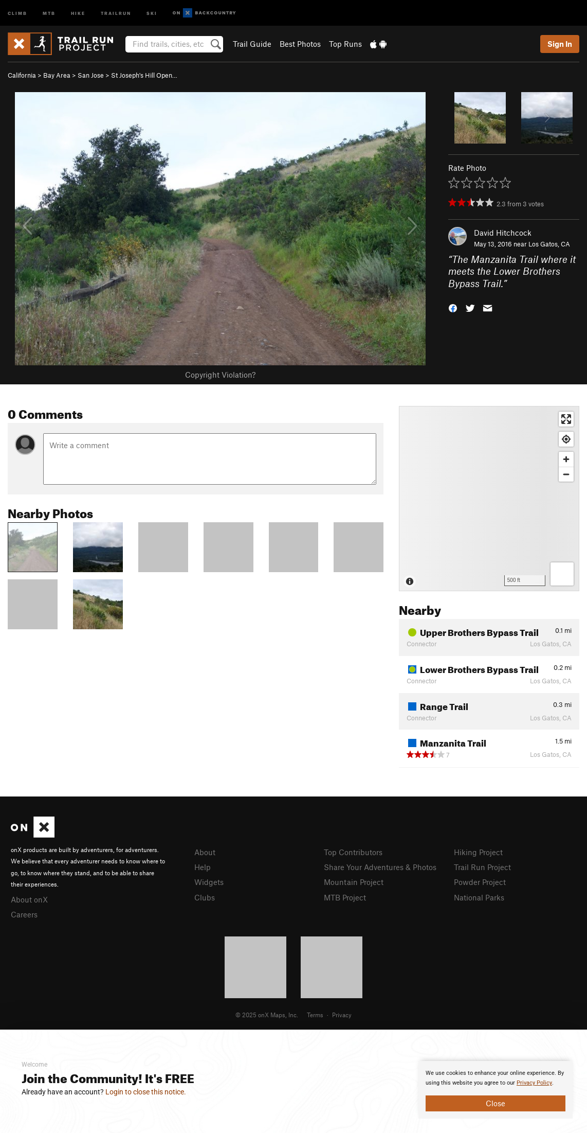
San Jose (91, 75)
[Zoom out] (566, 474)
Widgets (209, 882)
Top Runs (345, 43)
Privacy (342, 1014)
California (22, 75)
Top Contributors (353, 852)
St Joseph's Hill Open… (144, 75)
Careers (24, 914)
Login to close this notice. (145, 1092)
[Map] (489, 498)
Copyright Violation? (220, 374)
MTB (49, 12)
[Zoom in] (566, 459)
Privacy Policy (534, 1082)
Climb (17, 12)
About (204, 852)
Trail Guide (252, 43)
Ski (151, 12)
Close (495, 1103)
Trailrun (116, 12)
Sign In (559, 43)
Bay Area (56, 75)
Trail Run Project (482, 867)
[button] (452, 307)
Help (202, 867)
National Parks (479, 897)
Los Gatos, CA (549, 244)
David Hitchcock (502, 232)
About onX (29, 899)
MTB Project (345, 897)
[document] (495, 1089)
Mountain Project (353, 882)
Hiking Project (478, 852)
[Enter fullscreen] (566, 419)
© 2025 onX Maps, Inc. (266, 1014)
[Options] (562, 574)
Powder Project (480, 882)
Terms (315, 1014)
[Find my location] (566, 439)
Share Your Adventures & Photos (380, 867)
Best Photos (300, 43)
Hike (78, 12)
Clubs (204, 897)
